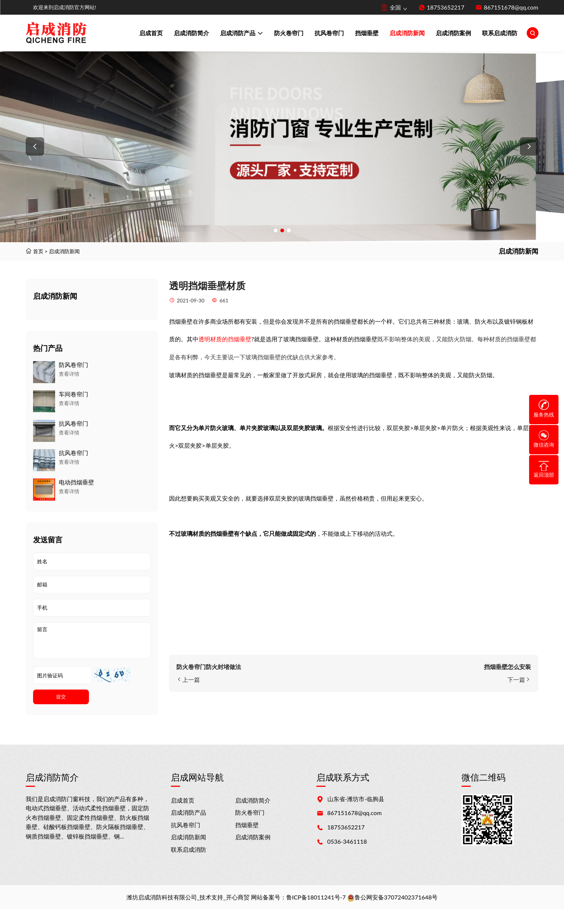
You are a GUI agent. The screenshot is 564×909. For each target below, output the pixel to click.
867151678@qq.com (511, 7)
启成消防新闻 (407, 32)
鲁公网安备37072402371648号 (392, 897)
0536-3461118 (347, 841)
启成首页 (151, 32)
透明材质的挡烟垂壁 (224, 338)
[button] (35, 146)
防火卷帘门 (288, 32)
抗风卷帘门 (329, 32)
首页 (38, 251)
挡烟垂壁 (366, 32)
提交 (61, 696)
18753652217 (445, 7)
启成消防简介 (191, 32)
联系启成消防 (499, 32)
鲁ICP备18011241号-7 (316, 897)
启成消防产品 (241, 34)
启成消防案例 (453, 32)
